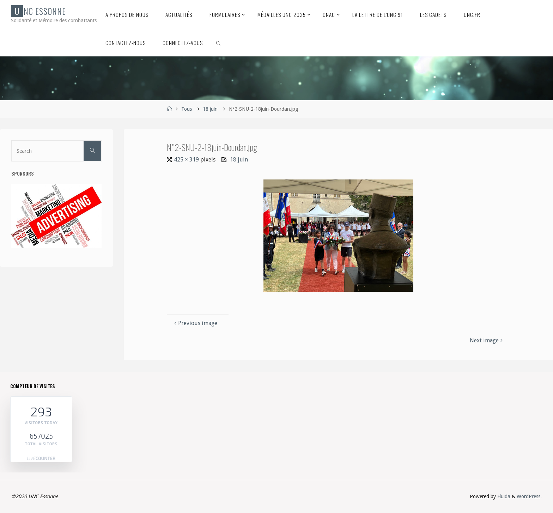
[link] (219, 42)
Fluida (503, 496)
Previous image (194, 323)
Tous (186, 109)
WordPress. (529, 496)
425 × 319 (187, 159)
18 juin (210, 109)
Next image (487, 340)
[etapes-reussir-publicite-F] (56, 216)
